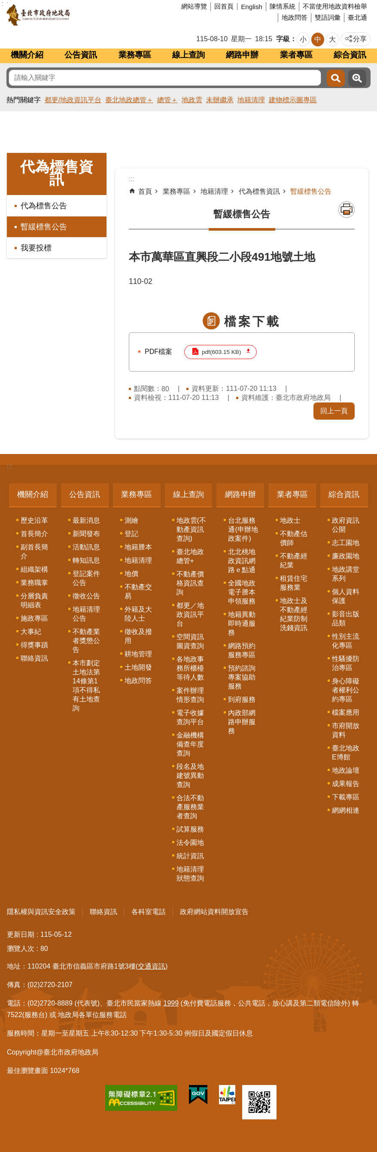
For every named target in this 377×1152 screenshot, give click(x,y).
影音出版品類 (345, 618)
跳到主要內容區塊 (4, 4)
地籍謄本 (138, 547)
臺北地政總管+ (190, 556)
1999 (171, 1003)
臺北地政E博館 (345, 752)
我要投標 (36, 248)
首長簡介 (34, 533)
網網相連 (345, 810)
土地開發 (138, 667)
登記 (131, 533)
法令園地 (190, 842)
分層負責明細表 (34, 600)
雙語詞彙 (328, 17)
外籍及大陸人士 (138, 614)
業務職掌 (34, 582)
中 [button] (317, 39)
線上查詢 (188, 54)
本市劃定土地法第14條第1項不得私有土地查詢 (86, 685)
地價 (131, 573)
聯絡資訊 (34, 658)
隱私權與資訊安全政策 (41, 911)
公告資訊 (80, 54)
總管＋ (167, 100)
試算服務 (190, 829)
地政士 (290, 520)
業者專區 (296, 54)
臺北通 (357, 17)
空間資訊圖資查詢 (190, 641)
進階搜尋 (357, 78)
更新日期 (20, 934)
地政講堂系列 (345, 574)
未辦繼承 (220, 100)
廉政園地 (345, 556)
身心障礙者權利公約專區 (345, 690)
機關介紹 (27, 54)
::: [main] (131, 179)
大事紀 (31, 631)
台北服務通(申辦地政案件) (243, 529)
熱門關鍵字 (23, 100)
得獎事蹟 (34, 645)
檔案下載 (252, 321)
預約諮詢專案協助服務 (241, 677)
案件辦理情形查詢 (190, 695)
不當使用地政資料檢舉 (335, 6)
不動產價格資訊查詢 (190, 583)
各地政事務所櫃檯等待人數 (190, 668)
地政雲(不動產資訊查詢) (191, 529)
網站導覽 (194, 6)
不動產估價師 (293, 538)
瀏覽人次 (20, 948)
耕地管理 (138, 654)
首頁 (145, 191)
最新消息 (86, 520)
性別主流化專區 (345, 641)
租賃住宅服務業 (293, 583)
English (251, 6)
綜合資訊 (350, 54)
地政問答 (294, 17)
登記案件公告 (86, 578)
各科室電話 (148, 911)
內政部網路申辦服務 (241, 721)
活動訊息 (86, 547)
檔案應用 (345, 712)
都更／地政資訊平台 (190, 614)
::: (9, 466)
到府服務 (241, 699)
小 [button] (303, 39)
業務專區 (135, 54)
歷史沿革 (34, 520)
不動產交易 (138, 591)
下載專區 (345, 797)
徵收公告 (86, 596)
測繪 (131, 520)
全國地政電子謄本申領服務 (241, 592)
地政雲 (192, 100)
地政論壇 (345, 770)
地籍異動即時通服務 (241, 623)
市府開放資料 (345, 730)
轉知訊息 (86, 560)
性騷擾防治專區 (345, 663)
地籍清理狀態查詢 (190, 874)
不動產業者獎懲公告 (86, 640)
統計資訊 (190, 855)
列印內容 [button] (346, 209)
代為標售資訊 (56, 173)
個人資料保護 (345, 596)
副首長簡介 (34, 551)
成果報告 (345, 783)
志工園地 (345, 542)
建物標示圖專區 (293, 100)
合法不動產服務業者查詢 (190, 807)
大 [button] (332, 39)
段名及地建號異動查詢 (190, 775)
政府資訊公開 (345, 525)
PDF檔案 (158, 351)
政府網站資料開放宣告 (214, 911)
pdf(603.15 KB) (221, 352)
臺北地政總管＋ (129, 100)
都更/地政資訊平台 (73, 100)
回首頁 (224, 6)
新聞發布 (86, 533)
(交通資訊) (152, 966)
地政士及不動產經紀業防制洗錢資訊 (293, 614)
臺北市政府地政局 (70, 15)
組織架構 (34, 569)
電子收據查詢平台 (190, 717)
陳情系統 (282, 6)
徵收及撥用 (138, 636)
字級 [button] (283, 39)
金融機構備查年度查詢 (190, 744)
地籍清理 (251, 100)
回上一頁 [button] (334, 410)
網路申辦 (242, 54)
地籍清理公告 (86, 614)
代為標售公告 (44, 205)
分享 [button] (360, 39)
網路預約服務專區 (241, 650)
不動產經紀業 (293, 560)
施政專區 (34, 618)
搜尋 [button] (336, 78)
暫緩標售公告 (44, 226)
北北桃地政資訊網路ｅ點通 (241, 560)
